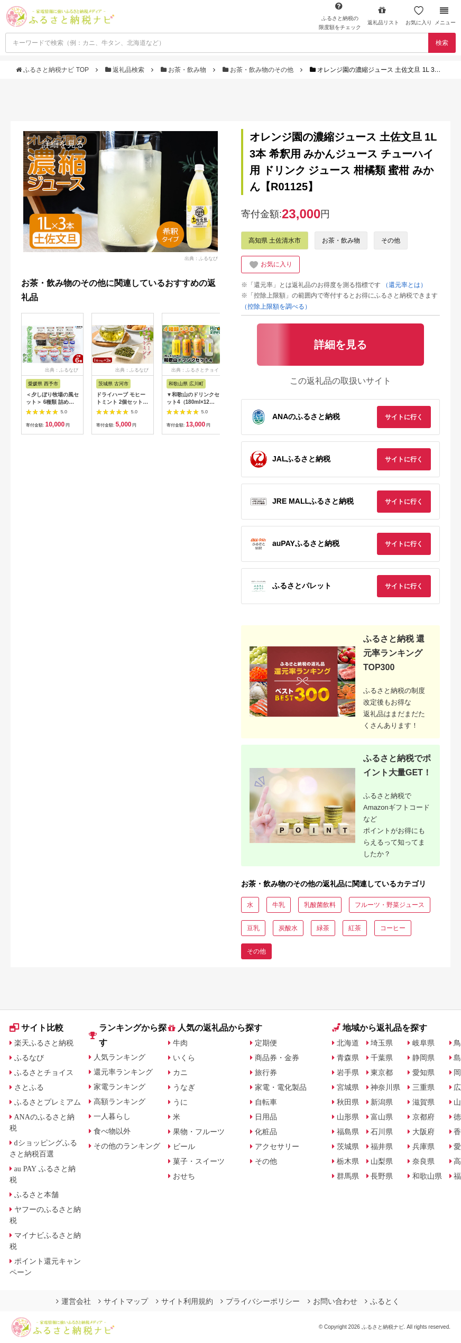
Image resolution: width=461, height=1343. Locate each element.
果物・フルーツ (199, 1131)
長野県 (382, 1176)
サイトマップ (123, 1301)
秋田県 (348, 1102)
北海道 (348, 1042)
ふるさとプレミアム (47, 1102)
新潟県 (382, 1102)
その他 (390, 240)
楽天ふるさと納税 (43, 1042)
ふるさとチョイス (43, 1072)
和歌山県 (427, 1176)
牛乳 (278, 905)
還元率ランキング (123, 1072)
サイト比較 (36, 1027)
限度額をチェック (340, 16)
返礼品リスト (383, 15)
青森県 (348, 1057)
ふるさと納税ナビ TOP (53, 69)
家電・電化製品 (281, 1087)
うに (180, 1102)
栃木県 (348, 1161)
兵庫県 (423, 1146)
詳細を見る (63, 144)
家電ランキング (119, 1086)
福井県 (382, 1146)
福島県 (348, 1131)
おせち (184, 1176)
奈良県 (423, 1161)
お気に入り (418, 15)
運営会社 (73, 1301)
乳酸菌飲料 (320, 905)
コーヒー (392, 928)
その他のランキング (127, 1146)
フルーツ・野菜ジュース (390, 905)
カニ (180, 1072)
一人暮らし (112, 1116)
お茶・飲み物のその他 (259, 69)
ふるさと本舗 (36, 1194)
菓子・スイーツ (199, 1161)
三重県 (423, 1087)
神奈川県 (385, 1087)
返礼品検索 (125, 69)
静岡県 (423, 1057)
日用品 (266, 1116)
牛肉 (180, 1042)
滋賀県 (423, 1102)
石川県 (382, 1131)
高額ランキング (119, 1101)
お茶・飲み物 (184, 69)
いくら (184, 1057)
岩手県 (348, 1072)
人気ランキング (119, 1057)
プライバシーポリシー (260, 1301)
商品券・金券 (277, 1057)
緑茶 (323, 928)
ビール (184, 1146)
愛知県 (423, 1072)
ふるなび (29, 1057)
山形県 (348, 1116)
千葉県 (382, 1057)
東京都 (382, 1072)
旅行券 (266, 1072)
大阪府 (423, 1131)
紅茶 (354, 928)
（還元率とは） (404, 285)
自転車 (266, 1102)
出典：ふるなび (201, 258)
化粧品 (266, 1131)
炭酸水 (288, 928)
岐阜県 (423, 1042)
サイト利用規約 (184, 1301)
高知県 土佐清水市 (274, 240)
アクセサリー (277, 1146)
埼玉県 (382, 1042)
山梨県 (382, 1161)
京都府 (423, 1116)
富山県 (382, 1116)
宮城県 (348, 1087)
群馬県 (348, 1176)
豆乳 (253, 928)
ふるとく (382, 1301)
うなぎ (184, 1087)
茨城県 (348, 1146)
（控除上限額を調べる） (276, 306)
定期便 (266, 1042)
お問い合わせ (332, 1301)
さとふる (29, 1087)
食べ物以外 (112, 1131)
